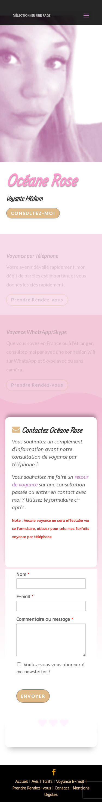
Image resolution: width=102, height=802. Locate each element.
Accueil (21, 781)
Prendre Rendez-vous (37, 300)
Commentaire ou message (44, 619)
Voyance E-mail (70, 781)
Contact (62, 788)
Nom (22, 574)
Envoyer (33, 696)
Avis (35, 781)
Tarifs (47, 781)
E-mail (24, 596)
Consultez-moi (33, 213)
